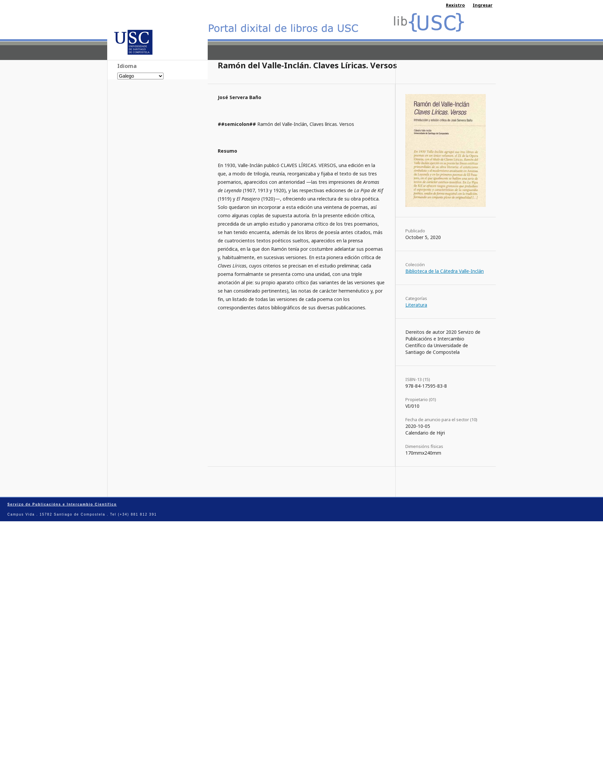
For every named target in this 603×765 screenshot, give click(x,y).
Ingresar (482, 5)
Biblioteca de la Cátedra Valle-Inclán (444, 271)
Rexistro (455, 5)
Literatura (416, 305)
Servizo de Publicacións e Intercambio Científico (62, 504)
